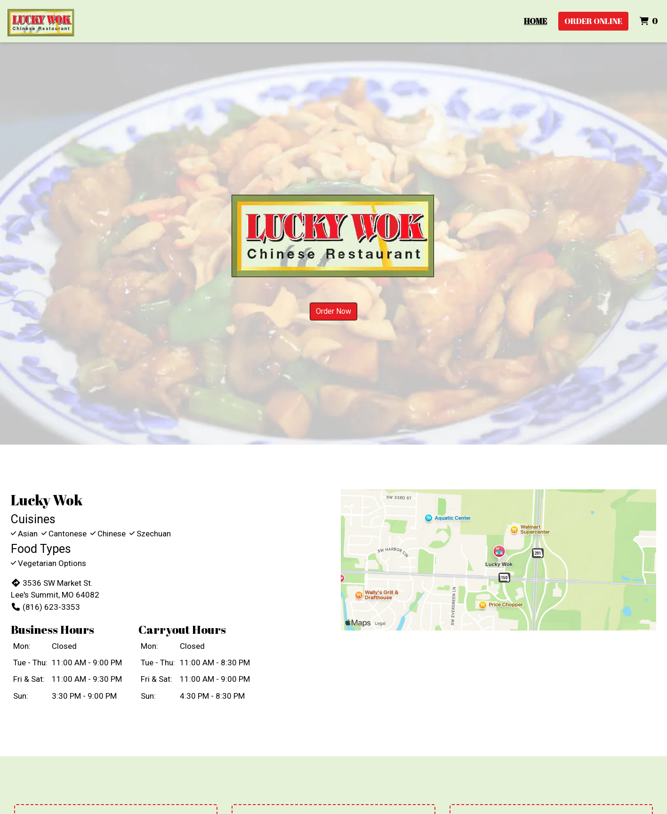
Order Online (593, 21)
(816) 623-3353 (45, 607)
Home (535, 21)
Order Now (333, 311)
